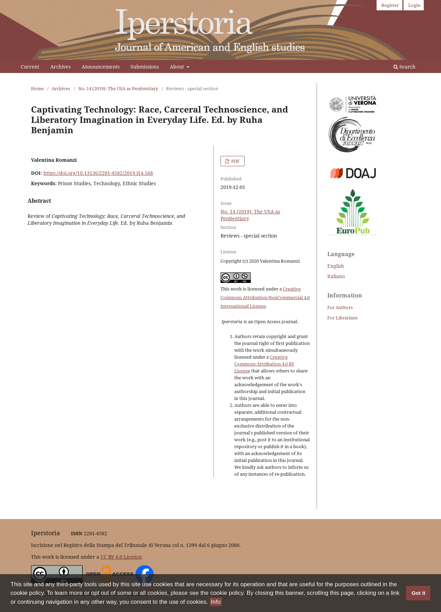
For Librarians (342, 318)
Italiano (336, 276)
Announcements (101, 66)
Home (37, 88)
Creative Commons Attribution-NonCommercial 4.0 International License (265, 297)
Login (414, 5)
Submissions (145, 66)
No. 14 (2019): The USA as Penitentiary (118, 88)
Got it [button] (418, 593)
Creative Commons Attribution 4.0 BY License (264, 364)
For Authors (340, 307)
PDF (235, 161)
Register (390, 5)
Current (30, 66)
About (177, 66)
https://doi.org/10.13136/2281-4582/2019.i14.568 (98, 173)
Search (404, 66)
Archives (60, 66)
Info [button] (215, 602)
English (335, 266)
